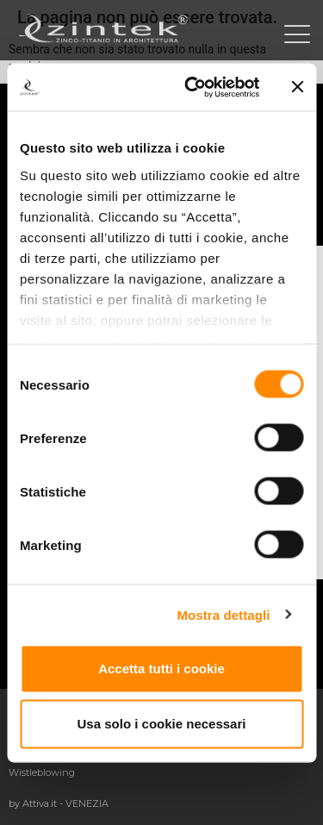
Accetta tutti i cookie (161, 668)
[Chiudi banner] (297, 87)
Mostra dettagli (223, 614)
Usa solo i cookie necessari (162, 723)
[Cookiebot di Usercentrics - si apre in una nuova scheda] (192, 87)
